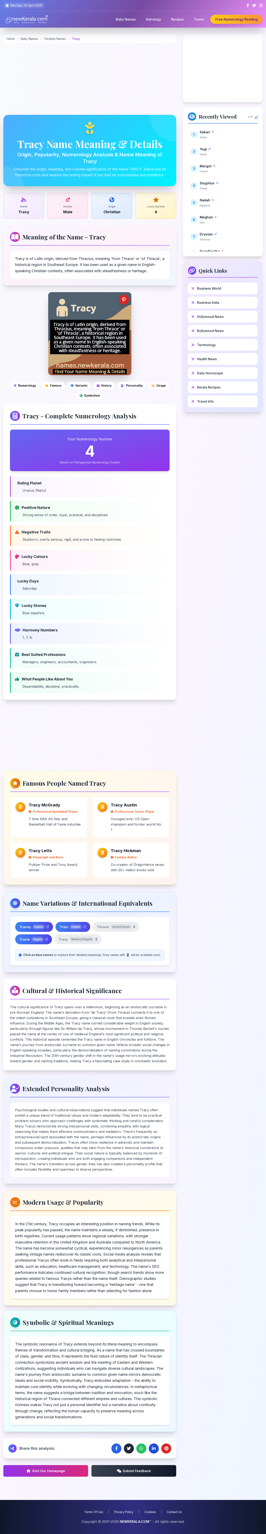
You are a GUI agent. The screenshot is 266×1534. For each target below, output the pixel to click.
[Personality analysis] (131, 385)
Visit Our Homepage (46, 1471)
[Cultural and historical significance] (104, 385)
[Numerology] (25, 385)
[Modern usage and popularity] (159, 385)
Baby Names (126, 19)
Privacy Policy (123, 1512)
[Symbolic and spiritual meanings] (89, 395)
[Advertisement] (89, 79)
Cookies (150, 1512)
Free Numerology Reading (236, 19)
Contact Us (174, 1512)
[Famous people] (53, 385)
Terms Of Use (93, 1512)
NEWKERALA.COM (134, 1521)
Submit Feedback (134, 1471)
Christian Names (55, 38)
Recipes (177, 19)
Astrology (153, 19)
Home (11, 38)
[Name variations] (79, 385)
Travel (199, 19)
